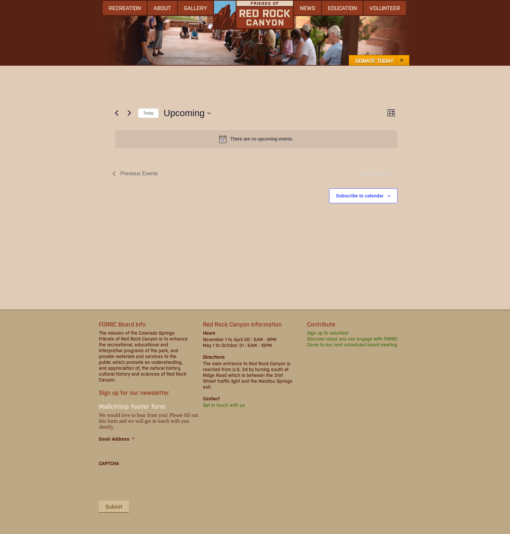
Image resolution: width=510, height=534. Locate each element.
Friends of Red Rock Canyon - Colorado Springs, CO (253, 15)
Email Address (116, 439)
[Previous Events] (116, 113)
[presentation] (148, 483)
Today (148, 113)
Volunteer (384, 7)
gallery (195, 7)
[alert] (256, 139)
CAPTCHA (109, 463)
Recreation (125, 7)
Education (342, 7)
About (162, 7)
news (307, 7)
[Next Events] (129, 113)
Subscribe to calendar (359, 195)
